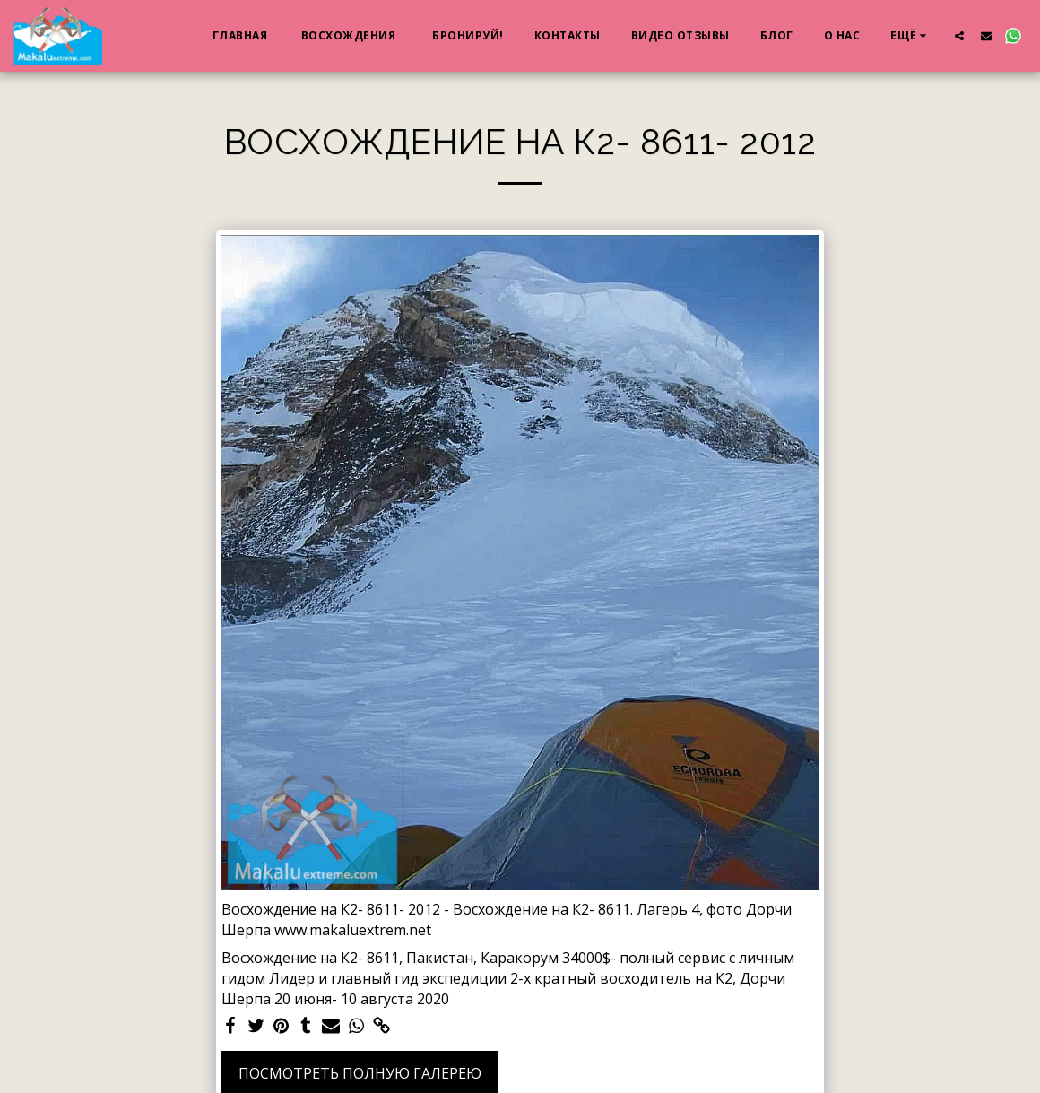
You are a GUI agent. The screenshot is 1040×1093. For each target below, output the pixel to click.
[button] (959, 35)
